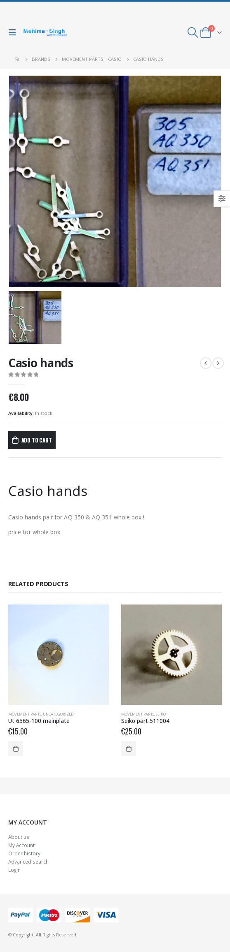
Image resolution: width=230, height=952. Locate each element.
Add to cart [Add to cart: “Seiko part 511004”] (128, 748)
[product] (58, 655)
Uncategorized (58, 714)
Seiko (161, 714)
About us (18, 837)
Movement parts (24, 714)
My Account (21, 845)
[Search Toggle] (193, 32)
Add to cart (36, 440)
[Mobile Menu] (14, 32)
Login (14, 869)
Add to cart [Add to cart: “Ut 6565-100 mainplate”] (15, 748)
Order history (24, 853)
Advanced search (28, 861)
